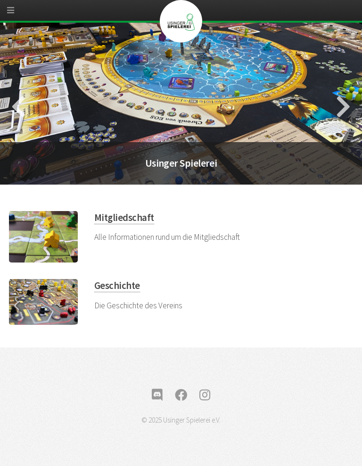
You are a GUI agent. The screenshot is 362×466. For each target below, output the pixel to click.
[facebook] (181, 395)
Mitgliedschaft (124, 218)
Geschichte (117, 286)
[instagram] (204, 395)
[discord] (157, 395)
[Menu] (19, 14)
